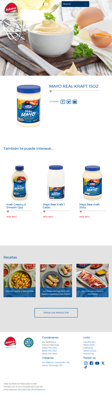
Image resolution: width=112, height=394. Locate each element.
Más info (12, 217)
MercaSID (88, 345)
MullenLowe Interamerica (31, 390)
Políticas (88, 354)
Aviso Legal (90, 351)
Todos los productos (56, 313)
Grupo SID (89, 342)
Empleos (88, 348)
